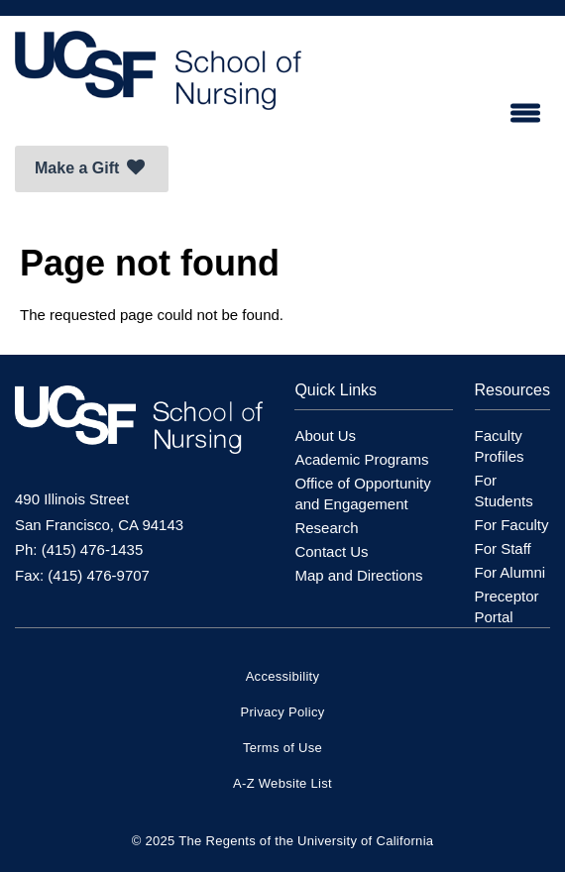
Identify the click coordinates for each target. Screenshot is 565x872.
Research (326, 527)
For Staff (503, 548)
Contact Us (331, 551)
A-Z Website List (282, 783)
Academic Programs (361, 459)
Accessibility (283, 676)
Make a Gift (90, 167)
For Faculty (512, 524)
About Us (325, 435)
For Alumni (510, 572)
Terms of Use (282, 747)
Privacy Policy (282, 712)
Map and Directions (358, 575)
